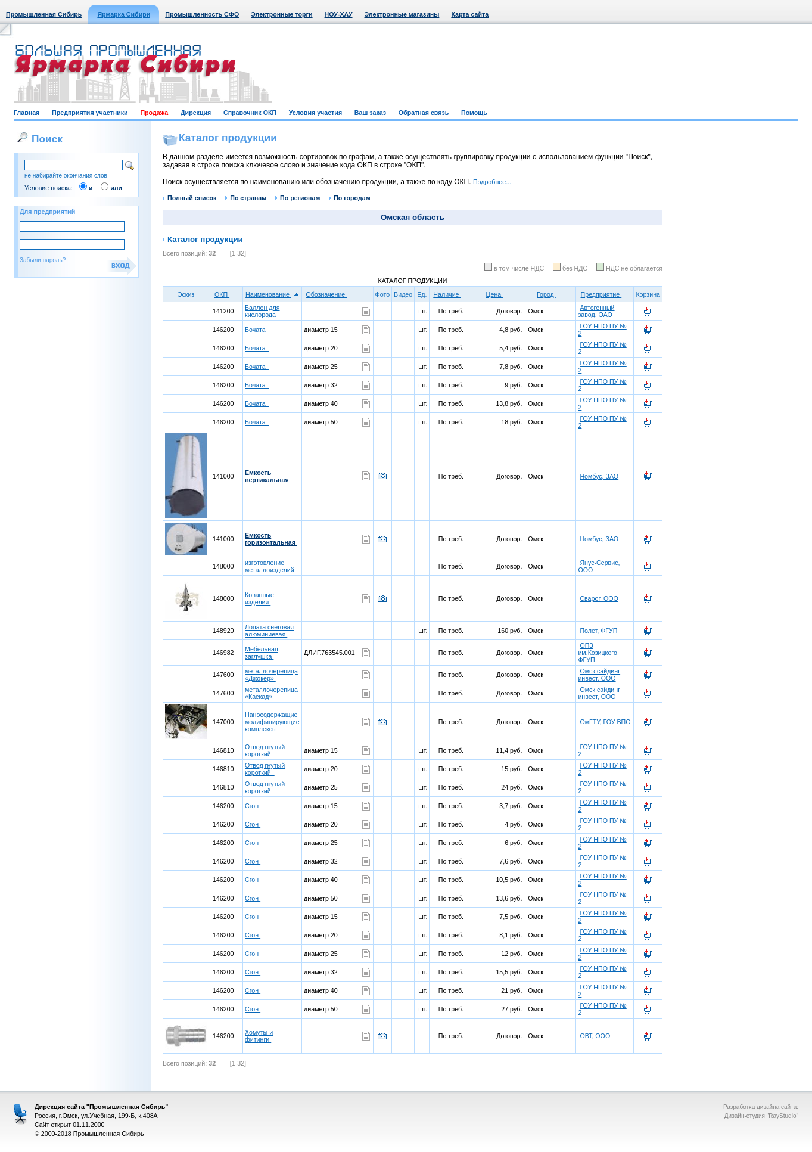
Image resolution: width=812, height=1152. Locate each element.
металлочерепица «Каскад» (271, 693)
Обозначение (330, 294)
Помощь (474, 112)
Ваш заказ (370, 112)
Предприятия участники (90, 112)
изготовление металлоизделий (270, 566)
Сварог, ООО (599, 598)
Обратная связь (424, 112)
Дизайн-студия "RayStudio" (761, 1116)
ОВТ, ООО (595, 1035)
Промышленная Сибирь (44, 14)
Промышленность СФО (202, 14)
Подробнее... (492, 181)
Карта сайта (470, 14)
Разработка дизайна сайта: (760, 1107)
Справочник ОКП (249, 112)
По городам (349, 197)
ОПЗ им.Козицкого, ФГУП (598, 652)
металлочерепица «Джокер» (271, 674)
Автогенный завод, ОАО (596, 311)
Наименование (272, 294)
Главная (26, 112)
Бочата (257, 329)
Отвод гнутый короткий (265, 750)
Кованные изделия (259, 598)
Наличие (450, 294)
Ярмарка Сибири (123, 14)
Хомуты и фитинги (259, 1036)
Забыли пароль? (43, 260)
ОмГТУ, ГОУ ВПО (605, 721)
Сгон (252, 805)
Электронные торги (281, 14)
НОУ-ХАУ (339, 14)
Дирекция (196, 112)
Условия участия (315, 112)
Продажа (154, 112)
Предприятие (605, 294)
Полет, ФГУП (598, 630)
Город (550, 294)
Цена (498, 294)
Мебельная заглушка (261, 652)
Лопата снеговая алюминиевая (269, 630)
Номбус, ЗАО (599, 476)
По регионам (297, 197)
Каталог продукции (205, 239)
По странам (245, 197)
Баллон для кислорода (262, 311)
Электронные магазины (402, 14)
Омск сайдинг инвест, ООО (599, 674)
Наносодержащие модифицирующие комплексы (272, 721)
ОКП (225, 294)
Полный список (189, 197)
